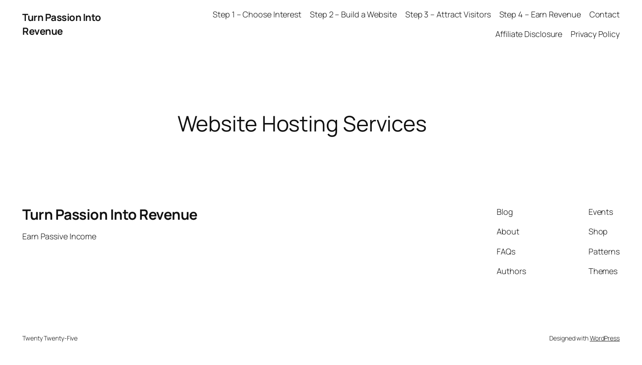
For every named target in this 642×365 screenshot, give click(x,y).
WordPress (605, 338)
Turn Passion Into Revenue (61, 24)
